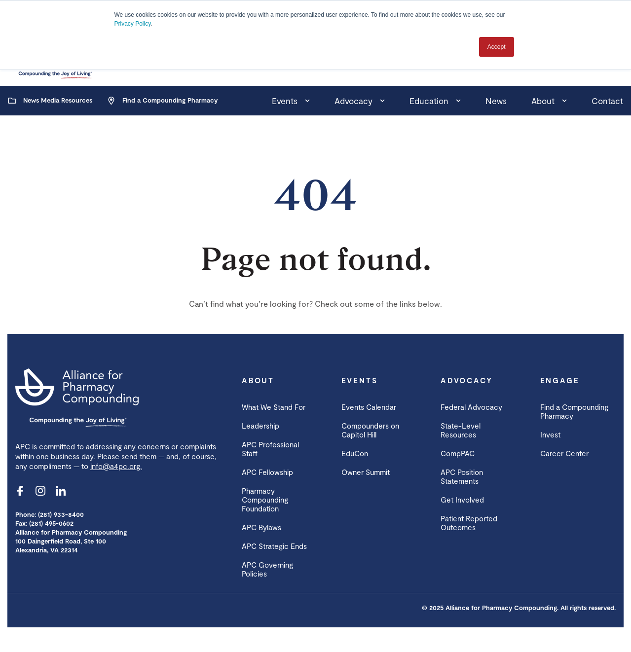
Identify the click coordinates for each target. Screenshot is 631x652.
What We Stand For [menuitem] (273, 406)
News (496, 101)
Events (284, 101)
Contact (607, 101)
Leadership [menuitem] (260, 425)
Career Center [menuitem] (564, 453)
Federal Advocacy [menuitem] (471, 406)
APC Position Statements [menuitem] (462, 476)
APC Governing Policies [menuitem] (267, 569)
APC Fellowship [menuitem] (267, 472)
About (543, 101)
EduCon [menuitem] (354, 453)
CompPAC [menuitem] (458, 453)
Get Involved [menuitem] (462, 499)
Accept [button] (496, 46)
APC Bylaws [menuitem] (261, 527)
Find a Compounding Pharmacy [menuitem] (574, 411)
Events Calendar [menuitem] (368, 406)
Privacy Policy (132, 23)
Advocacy (353, 101)
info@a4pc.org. (116, 466)
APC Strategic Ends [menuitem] (274, 546)
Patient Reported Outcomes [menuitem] (469, 523)
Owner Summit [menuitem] (365, 472)
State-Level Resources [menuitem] (461, 430)
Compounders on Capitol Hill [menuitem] (370, 430)
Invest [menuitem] (550, 434)
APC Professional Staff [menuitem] (270, 449)
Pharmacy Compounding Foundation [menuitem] (265, 499)
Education (428, 101)
